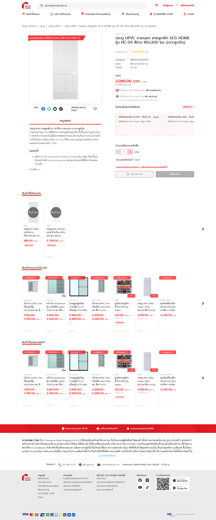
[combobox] (92, 5)
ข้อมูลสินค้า (65, 121)
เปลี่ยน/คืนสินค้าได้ (108, 428)
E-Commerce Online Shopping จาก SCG (61, 440)
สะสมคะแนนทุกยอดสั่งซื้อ (142, 428)
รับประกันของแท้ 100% (76, 428)
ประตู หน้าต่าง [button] (29, 26)
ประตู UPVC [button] (54, 26)
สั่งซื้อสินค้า (175, 174)
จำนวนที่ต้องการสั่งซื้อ (127, 145)
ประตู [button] (42, 26)
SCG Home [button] (121, 34)
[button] (26, 5)
